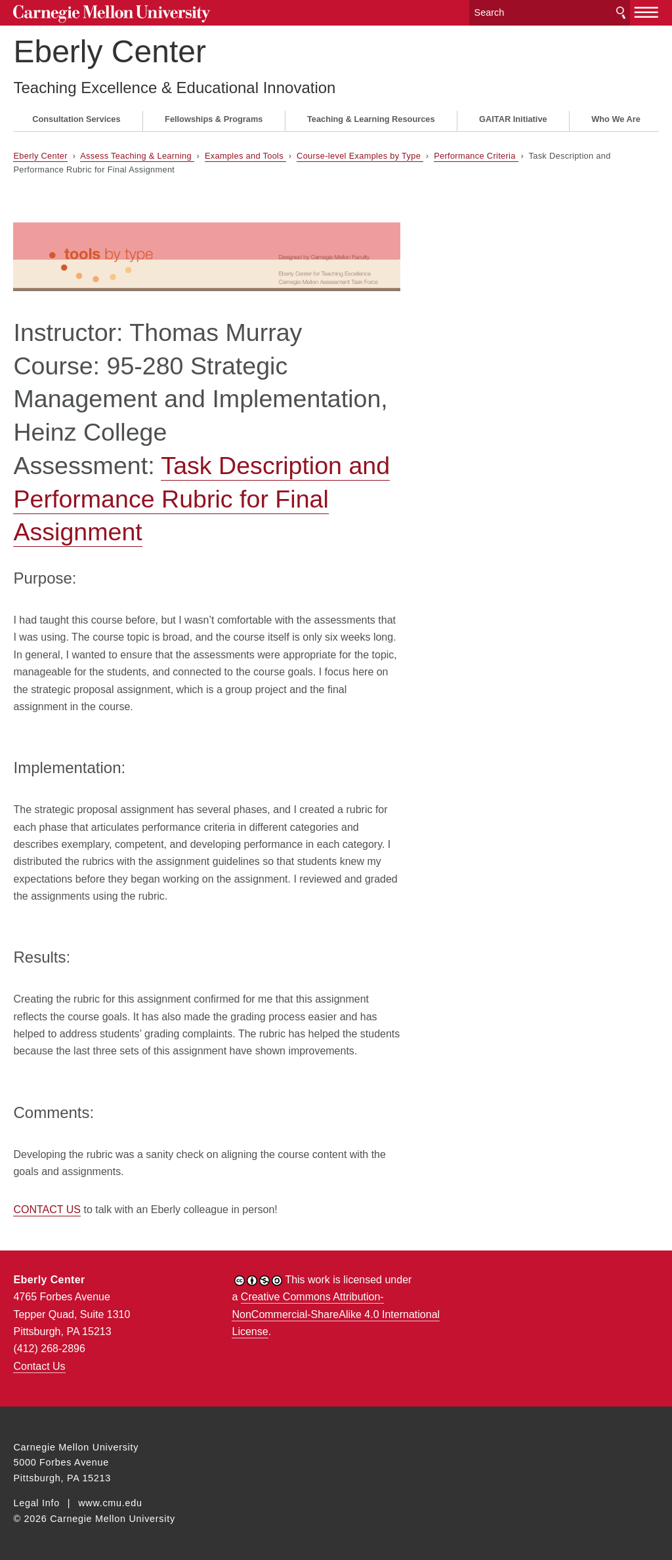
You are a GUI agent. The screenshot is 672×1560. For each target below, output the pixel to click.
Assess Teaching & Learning (137, 156)
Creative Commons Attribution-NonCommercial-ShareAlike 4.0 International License (336, 1314)
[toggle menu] (647, 11)
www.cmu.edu (110, 1503)
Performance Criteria (476, 156)
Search (621, 13)
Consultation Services (76, 119)
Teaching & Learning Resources (371, 119)
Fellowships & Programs (213, 119)
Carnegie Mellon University (111, 14)
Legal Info (36, 1503)
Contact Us (39, 1366)
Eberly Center (109, 51)
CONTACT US (47, 1209)
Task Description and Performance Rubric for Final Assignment (201, 499)
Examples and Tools (245, 156)
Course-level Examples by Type (360, 156)
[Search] (550, 13)
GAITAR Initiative (513, 119)
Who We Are (615, 119)
